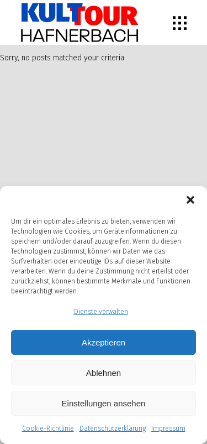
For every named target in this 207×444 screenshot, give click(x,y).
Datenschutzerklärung (112, 428)
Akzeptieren (103, 342)
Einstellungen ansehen (104, 403)
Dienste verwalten (101, 312)
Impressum (168, 428)
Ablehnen (103, 373)
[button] (190, 199)
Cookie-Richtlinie (48, 428)
